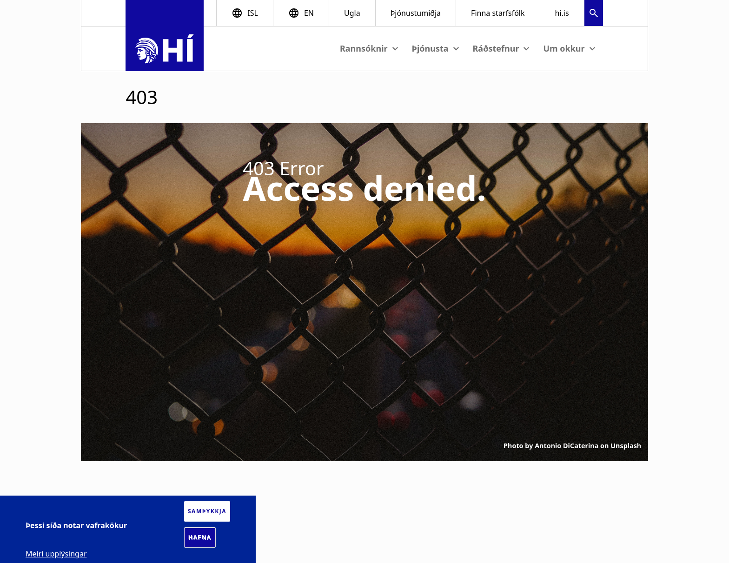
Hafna (200, 537)
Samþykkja (207, 511)
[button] (593, 14)
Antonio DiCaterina (566, 445)
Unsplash (625, 445)
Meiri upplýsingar (56, 554)
